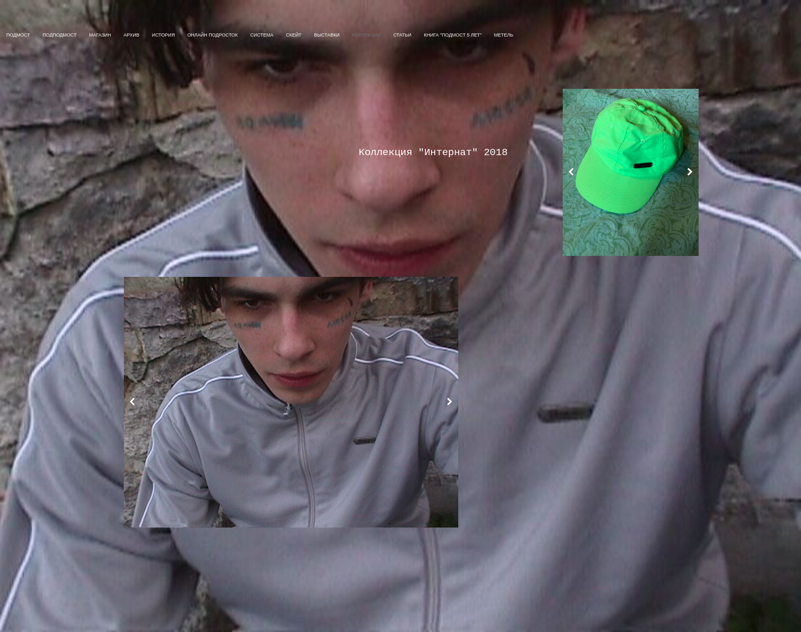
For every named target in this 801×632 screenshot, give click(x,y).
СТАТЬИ (402, 35)
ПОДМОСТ (18, 35)
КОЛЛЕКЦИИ (366, 35)
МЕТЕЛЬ (504, 35)
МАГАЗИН (100, 35)
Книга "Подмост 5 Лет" (452, 35)
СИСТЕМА (261, 35)
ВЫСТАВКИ (327, 35)
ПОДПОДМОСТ (60, 35)
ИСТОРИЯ (163, 35)
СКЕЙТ (293, 35)
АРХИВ (132, 35)
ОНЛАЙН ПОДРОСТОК (212, 35)
